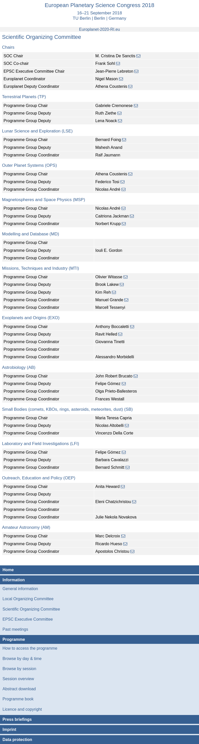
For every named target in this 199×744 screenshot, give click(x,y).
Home (8, 570)
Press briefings (17, 719)
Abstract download (19, 689)
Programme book (18, 699)
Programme (14, 639)
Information (14, 580)
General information (20, 589)
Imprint (9, 729)
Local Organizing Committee (28, 599)
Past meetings (15, 629)
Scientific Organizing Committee (31, 609)
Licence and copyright (22, 709)
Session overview (18, 679)
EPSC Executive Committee (28, 619)
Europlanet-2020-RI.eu (99, 29)
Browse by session (19, 669)
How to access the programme (30, 648)
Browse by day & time (22, 658)
